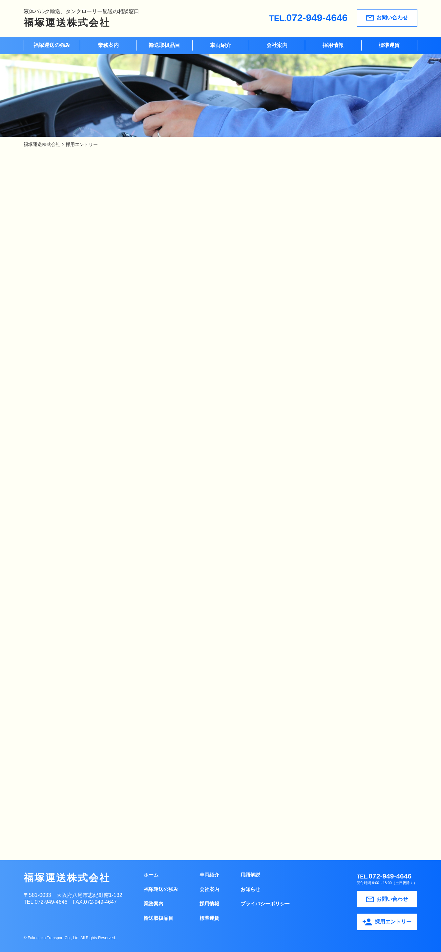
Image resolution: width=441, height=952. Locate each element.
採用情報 (333, 45)
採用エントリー (387, 922)
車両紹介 (220, 45)
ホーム (151, 875)
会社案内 (276, 45)
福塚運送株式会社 (67, 22)
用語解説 (250, 875)
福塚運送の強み (51, 45)
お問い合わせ (387, 18)
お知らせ (250, 889)
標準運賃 (389, 45)
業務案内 (108, 45)
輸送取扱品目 (164, 45)
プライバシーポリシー (265, 903)
